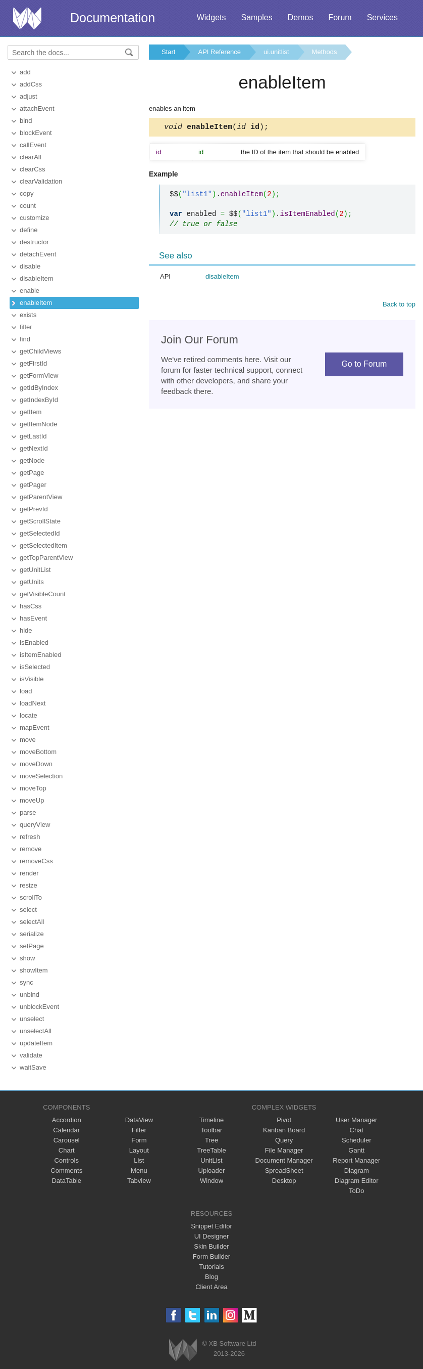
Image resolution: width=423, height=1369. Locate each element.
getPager (33, 485)
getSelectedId (40, 533)
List (139, 1160)
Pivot (284, 1120)
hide (26, 630)
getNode (32, 460)
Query (284, 1140)
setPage (32, 946)
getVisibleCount (43, 594)
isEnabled (34, 642)
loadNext (32, 703)
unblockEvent (39, 1006)
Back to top (399, 306)
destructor (34, 242)
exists (28, 315)
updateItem (36, 1043)
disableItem (36, 278)
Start (168, 52)
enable (29, 290)
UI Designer (211, 1236)
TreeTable (211, 1150)
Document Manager (284, 1160)
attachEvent (37, 108)
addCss (31, 84)
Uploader (211, 1170)
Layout (139, 1150)
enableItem (36, 302)
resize (28, 885)
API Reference (219, 52)
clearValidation (41, 181)
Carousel (67, 1140)
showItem (34, 970)
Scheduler (357, 1140)
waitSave (33, 1067)
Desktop (284, 1180)
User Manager (356, 1120)
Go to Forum (364, 365)
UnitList (211, 1160)
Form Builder (211, 1256)
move (28, 739)
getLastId (33, 436)
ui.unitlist (276, 52)
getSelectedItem (43, 545)
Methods (324, 52)
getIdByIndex (39, 387)
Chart (67, 1150)
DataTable (66, 1180)
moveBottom (38, 752)
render (29, 873)
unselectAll (35, 1031)
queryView (35, 824)
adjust (28, 96)
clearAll (30, 157)
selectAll (32, 921)
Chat (356, 1130)
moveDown (36, 764)
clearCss (32, 169)
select (28, 909)
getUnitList (35, 569)
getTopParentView (46, 557)
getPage (32, 472)
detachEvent (38, 254)
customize (34, 218)
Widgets (211, 17)
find (25, 339)
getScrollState (40, 521)
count (28, 205)
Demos (300, 17)
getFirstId (33, 363)
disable (30, 266)
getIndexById (39, 400)
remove (30, 849)
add (25, 72)
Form (138, 1140)
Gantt (356, 1150)
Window (211, 1180)
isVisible (31, 679)
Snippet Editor (211, 1226)
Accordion (66, 1120)
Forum (339, 17)
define (28, 230)
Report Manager (356, 1160)
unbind (29, 994)
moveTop (33, 788)
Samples (256, 17)
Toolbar (212, 1130)
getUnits (32, 582)
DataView (139, 1120)
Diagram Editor (357, 1180)
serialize (32, 934)
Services (382, 17)
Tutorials (211, 1266)
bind (26, 120)
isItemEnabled (40, 654)
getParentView (41, 497)
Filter (139, 1130)
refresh (30, 837)
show (27, 958)
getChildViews (40, 351)
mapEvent (34, 727)
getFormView (39, 375)
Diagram (356, 1170)
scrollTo (31, 897)
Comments (66, 1170)
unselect (32, 1019)
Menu (139, 1170)
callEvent (33, 145)
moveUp (32, 800)
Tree (211, 1140)
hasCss (30, 606)
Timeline (211, 1120)
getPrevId (34, 509)
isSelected (35, 667)
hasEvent (33, 618)
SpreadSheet (284, 1170)
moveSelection (41, 776)
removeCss (36, 861)
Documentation (112, 18)
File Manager (284, 1150)
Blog (211, 1276)
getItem (30, 412)
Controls (67, 1160)
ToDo (356, 1191)
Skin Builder (211, 1246)
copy (26, 193)
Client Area (211, 1287)
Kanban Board (284, 1130)
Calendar (66, 1130)
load (26, 691)
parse (28, 812)
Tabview (139, 1180)
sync (26, 982)
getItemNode (38, 424)
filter (26, 327)
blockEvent (36, 133)
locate (28, 715)
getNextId (34, 448)
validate (31, 1055)
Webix (183, 1350)
